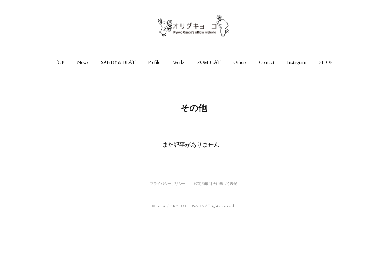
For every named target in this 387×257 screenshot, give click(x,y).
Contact (266, 62)
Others (239, 62)
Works (178, 62)
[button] (59, 62)
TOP (59, 62)
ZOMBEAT (208, 62)
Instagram (296, 62)
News (82, 62)
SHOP (325, 62)
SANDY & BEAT (118, 62)
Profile (154, 62)
